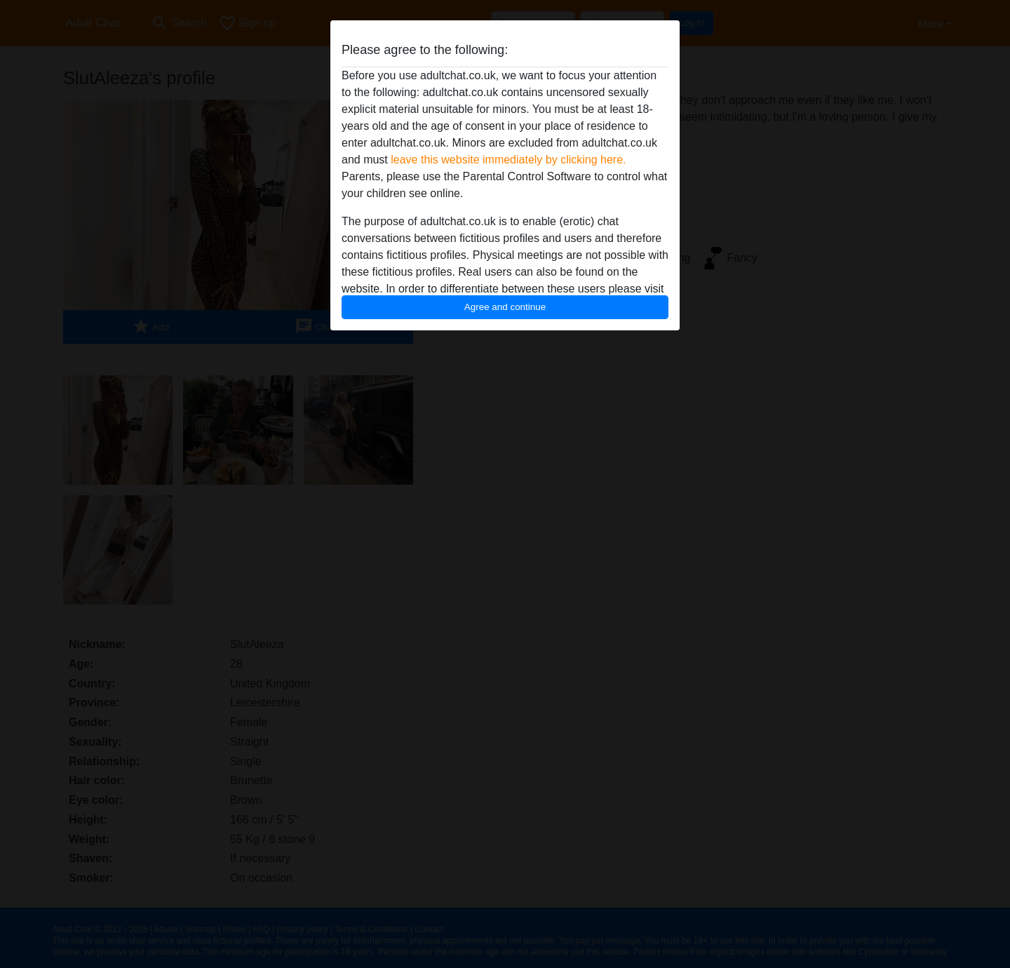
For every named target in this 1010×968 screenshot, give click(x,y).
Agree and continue (505, 307)
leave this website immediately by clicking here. (508, 160)
